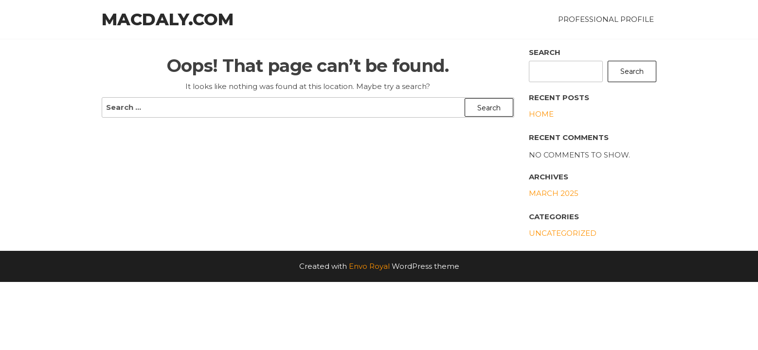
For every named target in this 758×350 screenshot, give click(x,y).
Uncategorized (562, 233)
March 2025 (553, 193)
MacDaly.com (168, 19)
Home (541, 114)
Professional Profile (606, 19)
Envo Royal (369, 266)
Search (544, 52)
